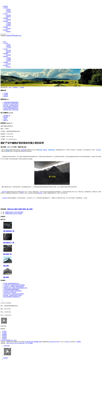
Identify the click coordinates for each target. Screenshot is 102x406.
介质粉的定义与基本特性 (9, 292)
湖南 (20, 343)
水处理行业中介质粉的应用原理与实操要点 (14, 285)
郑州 (8, 343)
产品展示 (4, 332)
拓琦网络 (78, 341)
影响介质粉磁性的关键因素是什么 (11, 296)
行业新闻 (8, 24)
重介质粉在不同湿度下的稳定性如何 (12, 290)
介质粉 (7, 35)
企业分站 (3, 340)
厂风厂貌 (8, 12)
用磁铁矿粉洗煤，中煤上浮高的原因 (14, 212)
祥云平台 (67, 341)
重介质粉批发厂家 (8, 231)
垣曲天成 (10, 209)
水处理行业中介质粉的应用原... (11, 103)
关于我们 (5, 7)
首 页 (10, 87)
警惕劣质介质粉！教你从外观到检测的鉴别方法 (15, 287)
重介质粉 (8, 15)
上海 (10, 343)
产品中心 (5, 13)
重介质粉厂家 (6, 198)
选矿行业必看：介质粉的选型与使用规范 (13, 293)
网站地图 (8, 340)
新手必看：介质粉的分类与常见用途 (12, 295)
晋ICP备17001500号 (54, 341)
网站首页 (5, 6)
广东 (28, 343)
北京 (18, 343)
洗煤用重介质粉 (17, 35)
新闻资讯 (5, 21)
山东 (15, 343)
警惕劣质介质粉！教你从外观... (11, 109)
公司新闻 (8, 22)
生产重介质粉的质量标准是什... (11, 108)
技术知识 (8, 25)
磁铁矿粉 (8, 16)
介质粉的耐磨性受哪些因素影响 (11, 289)
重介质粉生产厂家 (8, 242)
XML (15, 340)
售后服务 (5, 27)
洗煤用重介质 (6, 115)
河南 (23, 343)
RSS (12, 340)
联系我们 (8, 10)
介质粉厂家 (16, 209)
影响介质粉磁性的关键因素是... (11, 106)
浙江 (13, 343)
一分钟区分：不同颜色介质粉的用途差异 (13, 286)
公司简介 (8, 9)
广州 (25, 343)
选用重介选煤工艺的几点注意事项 (13, 213)
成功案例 (5, 18)
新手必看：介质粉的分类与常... (11, 105)
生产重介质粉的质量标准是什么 (11, 283)
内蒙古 (31, 343)
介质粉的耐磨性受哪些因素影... (11, 102)
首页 (4, 41)
